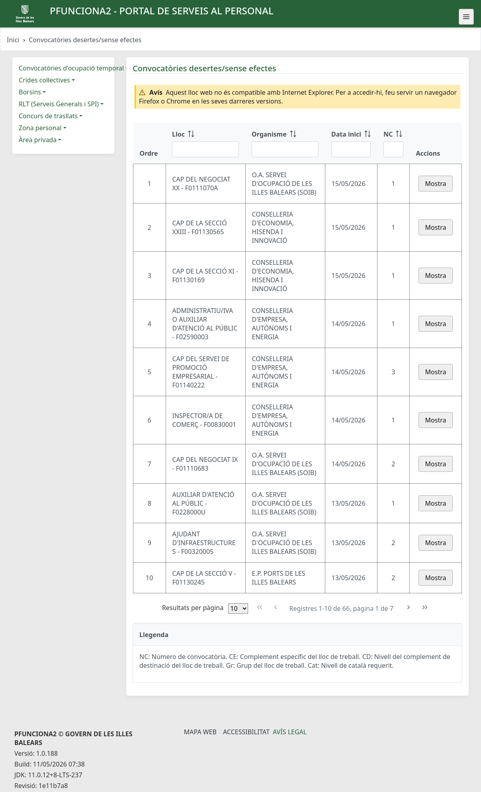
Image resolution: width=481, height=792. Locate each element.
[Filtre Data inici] (351, 149)
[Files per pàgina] (238, 608)
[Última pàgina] (425, 607)
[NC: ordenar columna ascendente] (393, 143)
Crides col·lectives (44, 80)
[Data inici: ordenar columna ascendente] (351, 143)
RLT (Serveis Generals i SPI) (59, 104)
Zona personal (40, 127)
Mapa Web (200, 731)
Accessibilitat (246, 731)
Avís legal (290, 731)
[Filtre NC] (393, 149)
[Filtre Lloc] (205, 149)
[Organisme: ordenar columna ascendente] (285, 143)
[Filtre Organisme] (285, 149)
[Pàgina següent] (408, 607)
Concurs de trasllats (48, 115)
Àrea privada (38, 139)
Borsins (30, 92)
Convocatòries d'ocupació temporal (71, 68)
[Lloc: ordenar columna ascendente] (205, 143)
